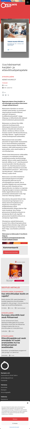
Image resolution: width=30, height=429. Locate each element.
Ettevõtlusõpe (8, 77)
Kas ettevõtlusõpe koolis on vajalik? (15, 295)
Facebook (4, 380)
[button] (27, 403)
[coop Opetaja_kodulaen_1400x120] (13, 1)
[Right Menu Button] (28, 2)
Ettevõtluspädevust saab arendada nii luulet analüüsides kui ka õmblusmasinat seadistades (14, 342)
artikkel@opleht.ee (7, 378)
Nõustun (15, 419)
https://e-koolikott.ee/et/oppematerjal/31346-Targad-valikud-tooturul (13, 237)
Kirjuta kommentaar (11, 252)
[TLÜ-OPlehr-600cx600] (15, 271)
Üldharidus (18, 291)
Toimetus (4, 385)
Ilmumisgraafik (5, 392)
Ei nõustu (15, 423)
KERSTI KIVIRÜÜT (9, 80)
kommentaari (20, 308)
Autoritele (4, 387)
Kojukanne (4, 399)
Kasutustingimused (14, 427)
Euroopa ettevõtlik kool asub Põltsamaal (13, 316)
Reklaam (4, 390)
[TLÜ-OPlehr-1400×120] (15, 243)
